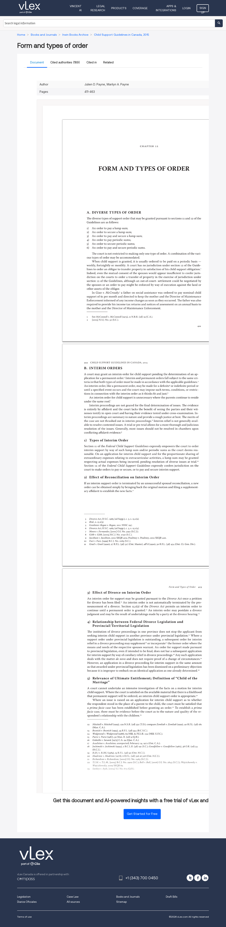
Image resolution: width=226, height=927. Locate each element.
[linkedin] (205, 877)
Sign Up (202, 9)
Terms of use (24, 916)
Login (186, 8)
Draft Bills (171, 896)
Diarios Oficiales (27, 901)
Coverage (140, 8)
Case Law (73, 896)
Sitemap (121, 901)
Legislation (24, 896)
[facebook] (197, 877)
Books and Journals (128, 896)
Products (118, 8)
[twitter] (190, 877)
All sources (73, 901)
